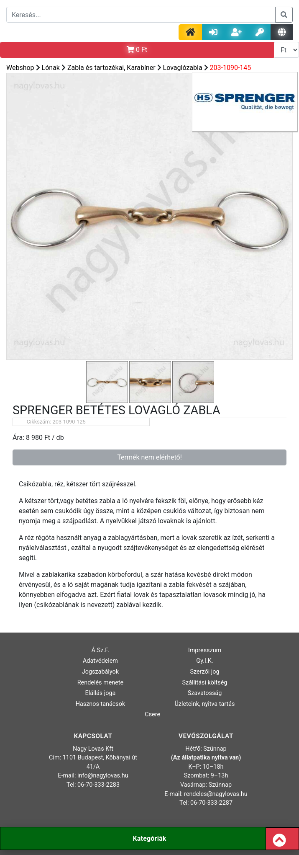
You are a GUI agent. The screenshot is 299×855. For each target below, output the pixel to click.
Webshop (20, 68)
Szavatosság (205, 693)
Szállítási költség (204, 682)
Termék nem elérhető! (149, 457)
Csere (152, 714)
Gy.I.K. (204, 660)
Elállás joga (100, 693)
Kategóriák (149, 838)
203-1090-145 (230, 68)
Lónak (51, 68)
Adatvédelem (100, 660)
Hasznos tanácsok (100, 704)
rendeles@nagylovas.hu (216, 794)
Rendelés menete (100, 682)
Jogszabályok (100, 671)
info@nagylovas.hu (102, 775)
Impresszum (205, 650)
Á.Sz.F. (101, 650)
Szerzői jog (204, 671)
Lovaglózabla (182, 68)
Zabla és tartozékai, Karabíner (111, 68)
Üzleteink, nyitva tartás (204, 704)
